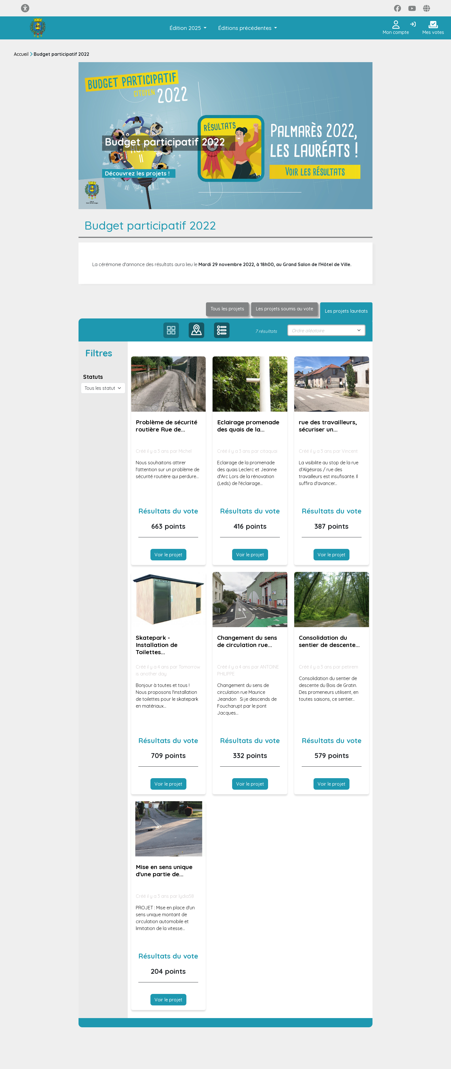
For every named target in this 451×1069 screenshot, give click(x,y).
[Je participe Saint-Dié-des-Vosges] (37, 28)
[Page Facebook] (397, 8)
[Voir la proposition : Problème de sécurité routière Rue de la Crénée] (168, 384)
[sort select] (326, 330)
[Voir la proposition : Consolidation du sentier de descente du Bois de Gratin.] (331, 599)
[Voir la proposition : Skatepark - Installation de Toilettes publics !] (168, 599)
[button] (188, 28)
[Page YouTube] (412, 8)
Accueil (21, 54)
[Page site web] (426, 8)
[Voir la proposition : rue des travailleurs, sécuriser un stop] (331, 384)
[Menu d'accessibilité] (25, 8)
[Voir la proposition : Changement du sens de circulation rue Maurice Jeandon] (250, 599)
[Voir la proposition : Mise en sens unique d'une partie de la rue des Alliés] (168, 828)
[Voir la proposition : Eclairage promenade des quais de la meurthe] (250, 384)
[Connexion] (413, 24)
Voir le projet (168, 555)
